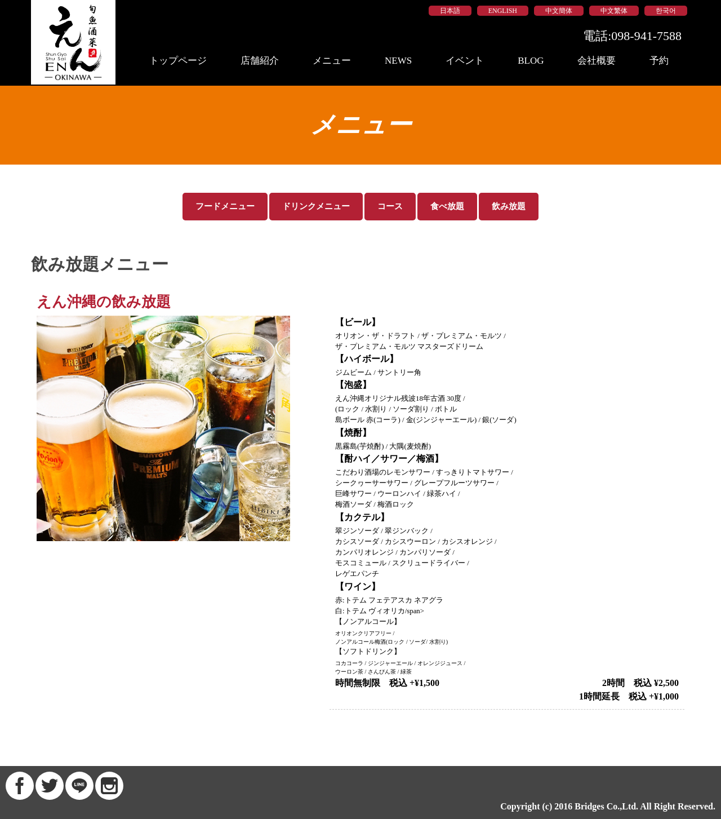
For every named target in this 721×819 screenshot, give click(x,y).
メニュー (332, 60)
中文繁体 (613, 11)
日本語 (450, 11)
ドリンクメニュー (316, 206)
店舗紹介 (260, 60)
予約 (659, 60)
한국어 (666, 11)
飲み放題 (509, 206)
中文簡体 (558, 11)
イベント (465, 60)
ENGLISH (502, 11)
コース (390, 206)
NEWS (398, 60)
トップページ (178, 60)
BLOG (531, 60)
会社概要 (596, 60)
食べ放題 (447, 206)
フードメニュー (225, 206)
